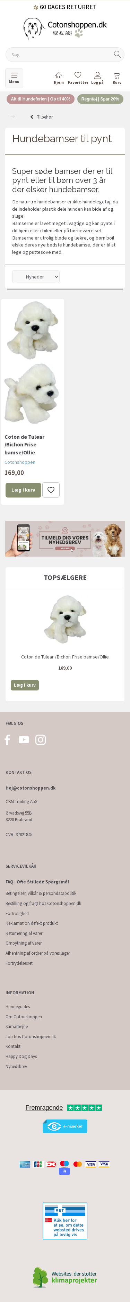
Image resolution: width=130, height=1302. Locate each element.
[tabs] (116, 79)
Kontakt (13, 1046)
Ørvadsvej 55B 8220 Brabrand (19, 816)
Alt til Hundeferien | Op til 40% (40, 99)
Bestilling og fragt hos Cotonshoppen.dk (43, 903)
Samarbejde (17, 1026)
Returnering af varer (24, 933)
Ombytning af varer (24, 943)
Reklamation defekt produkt (32, 923)
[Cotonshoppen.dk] (65, 28)
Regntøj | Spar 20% (100, 99)
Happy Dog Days (21, 1056)
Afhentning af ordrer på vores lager (38, 953)
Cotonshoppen (20, 462)
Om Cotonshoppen (24, 1017)
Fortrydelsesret (19, 963)
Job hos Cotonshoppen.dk (31, 1037)
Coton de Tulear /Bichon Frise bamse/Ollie (24, 444)
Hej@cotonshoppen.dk (30, 788)
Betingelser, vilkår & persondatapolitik (41, 893)
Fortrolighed (17, 913)
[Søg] (117, 54)
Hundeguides (18, 1007)
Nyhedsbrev (16, 1066)
